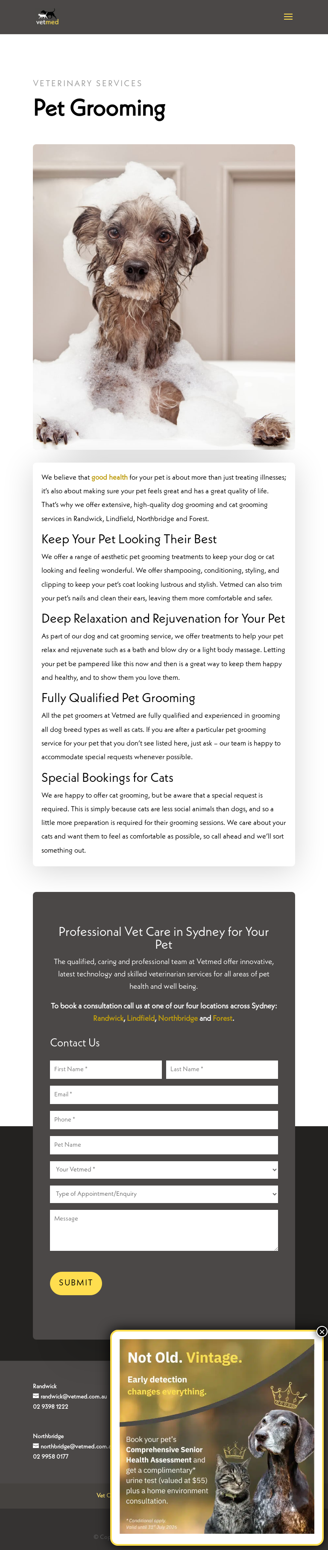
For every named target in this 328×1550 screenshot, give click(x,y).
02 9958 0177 (50, 1457)
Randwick (108, 1019)
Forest (222, 1019)
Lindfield (141, 1019)
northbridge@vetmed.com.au (77, 1447)
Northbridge (178, 1019)
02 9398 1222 (50, 1407)
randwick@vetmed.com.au (74, 1397)
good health (109, 477)
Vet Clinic (108, 1496)
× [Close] (322, 1331)
